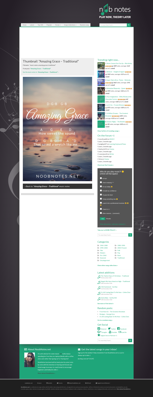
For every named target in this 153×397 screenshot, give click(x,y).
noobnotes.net (28, 383)
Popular (49, 25)
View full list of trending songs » (108, 131)
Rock (119, 255)
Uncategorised (105, 260)
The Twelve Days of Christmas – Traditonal (115, 276)
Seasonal (103, 258)
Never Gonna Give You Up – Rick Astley (119, 63)
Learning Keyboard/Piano (117, 144)
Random (49, 383)
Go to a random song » (105, 320)
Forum (58, 25)
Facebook (121, 329)
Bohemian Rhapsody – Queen (116, 88)
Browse (39, 383)
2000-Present (122, 248)
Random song (84, 25)
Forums (60, 383)
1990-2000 (104, 248)
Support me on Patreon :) (103, 383)
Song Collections (70, 25)
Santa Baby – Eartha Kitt (109, 298)
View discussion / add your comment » (113, 224)
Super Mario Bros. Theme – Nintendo (119, 80)
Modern (102, 253)
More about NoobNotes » (46, 373)
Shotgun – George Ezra (107, 314)
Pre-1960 (103, 255)
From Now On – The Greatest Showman (112, 311)
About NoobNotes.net (73, 383)
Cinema (111, 149)
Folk (118, 250)
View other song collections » (107, 265)
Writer (112, 154)
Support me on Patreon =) (107, 335)
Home (24, 25)
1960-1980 (104, 245)
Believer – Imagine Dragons (116, 72)
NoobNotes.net (25, 387)
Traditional (121, 258)
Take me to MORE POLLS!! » (106, 230)
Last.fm (122, 332)
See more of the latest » (105, 303)
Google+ (102, 332)
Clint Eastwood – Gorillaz (109, 287)
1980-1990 (121, 245)
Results (108, 218)
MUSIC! (112, 139)
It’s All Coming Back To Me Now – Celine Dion (115, 292)
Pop (118, 253)
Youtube (113, 332)
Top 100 (40, 25)
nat (61, 354)
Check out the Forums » (105, 165)
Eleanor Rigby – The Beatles (116, 122)
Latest (32, 25)
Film (101, 250)
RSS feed (88, 383)
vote (102, 218)
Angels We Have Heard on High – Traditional (115, 281)
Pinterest (101, 329)
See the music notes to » (40, 72)
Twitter (112, 329)
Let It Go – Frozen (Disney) (115, 105)
